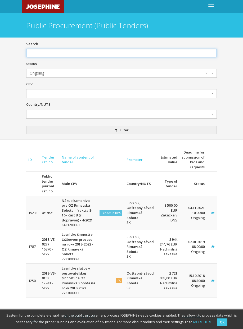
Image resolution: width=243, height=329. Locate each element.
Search (32, 43)
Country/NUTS (38, 104)
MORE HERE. (203, 321)
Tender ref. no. (48, 160)
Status (31, 63)
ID (30, 159)
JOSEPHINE (43, 6)
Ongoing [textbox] (119, 73)
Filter (122, 130)
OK (222, 322)
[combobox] (121, 73)
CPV (29, 84)
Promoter (135, 159)
